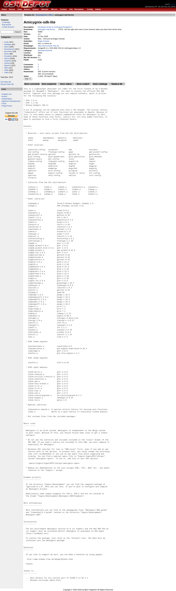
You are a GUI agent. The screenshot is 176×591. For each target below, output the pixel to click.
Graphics (7, 61)
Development (9, 49)
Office (6, 68)
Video (6, 72)
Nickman (172, 4)
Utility (6, 70)
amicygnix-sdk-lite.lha (46, 29)
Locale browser (7, 27)
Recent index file (7, 84)
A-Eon (4, 103)
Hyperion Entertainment (11, 101)
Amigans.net (6, 94)
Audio (6, 42)
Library (7, 63)
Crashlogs (5, 22)
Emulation (8, 56)
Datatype (7, 44)
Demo (6, 47)
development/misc (45, 50)
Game (6, 58)
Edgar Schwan (44, 41)
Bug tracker (6, 25)
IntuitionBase (7, 99)
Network (7, 65)
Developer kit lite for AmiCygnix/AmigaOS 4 (55, 27)
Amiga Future (7, 106)
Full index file (6, 82)
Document (8, 51)
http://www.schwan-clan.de (48, 46)
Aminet (4, 96)
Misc (51, 15)
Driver (6, 54)
